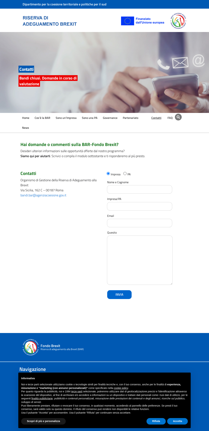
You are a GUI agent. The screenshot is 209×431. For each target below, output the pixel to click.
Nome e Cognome (139, 186)
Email (139, 219)
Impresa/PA (139, 202)
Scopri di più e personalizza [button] (43, 421)
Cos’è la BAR (42, 118)
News (25, 128)
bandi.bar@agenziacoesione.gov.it (43, 195)
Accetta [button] (177, 421)
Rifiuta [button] (156, 421)
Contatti (156, 118)
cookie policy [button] (121, 388)
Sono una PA (89, 118)
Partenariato (130, 118)
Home (25, 118)
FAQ (170, 118)
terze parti (76, 391)
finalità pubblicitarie (42, 398)
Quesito (139, 258)
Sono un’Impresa (66, 118)
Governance (110, 118)
